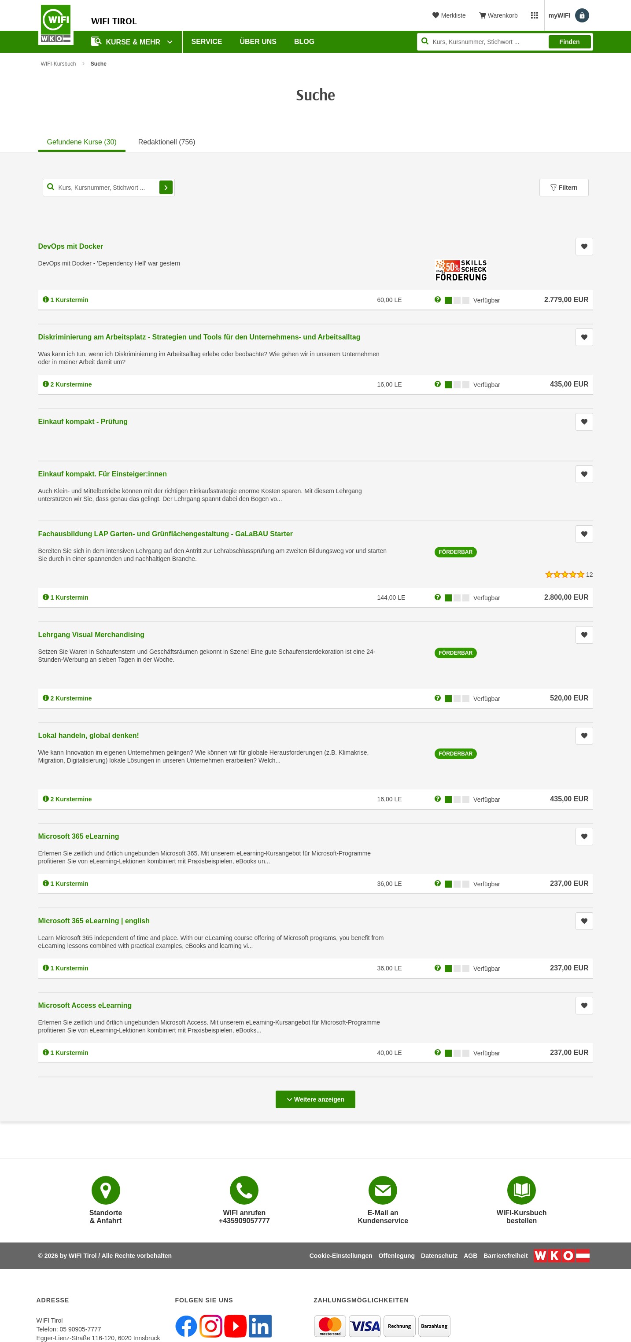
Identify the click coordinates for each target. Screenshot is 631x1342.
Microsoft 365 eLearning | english (94, 921)
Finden (570, 41)
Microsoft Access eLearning (85, 1005)
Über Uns (258, 41)
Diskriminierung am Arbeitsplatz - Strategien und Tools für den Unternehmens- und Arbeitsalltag (199, 337)
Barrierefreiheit (505, 1255)
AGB (470, 1255)
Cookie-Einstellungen (341, 1255)
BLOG (304, 41)
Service (207, 41)
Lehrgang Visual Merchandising (91, 634)
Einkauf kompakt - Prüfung (83, 421)
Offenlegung (397, 1255)
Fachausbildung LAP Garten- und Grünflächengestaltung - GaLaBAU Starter (165, 534)
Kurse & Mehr (126, 41)
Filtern (564, 187)
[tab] (81, 141)
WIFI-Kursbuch (58, 64)
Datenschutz (439, 1255)
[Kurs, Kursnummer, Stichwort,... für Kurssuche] (109, 187)
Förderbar (456, 552)
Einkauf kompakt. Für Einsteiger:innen (102, 474)
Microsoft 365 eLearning (78, 836)
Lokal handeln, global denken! (88, 735)
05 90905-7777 (80, 1329)
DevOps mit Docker (70, 246)
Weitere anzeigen (315, 1097)
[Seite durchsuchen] (505, 42)
